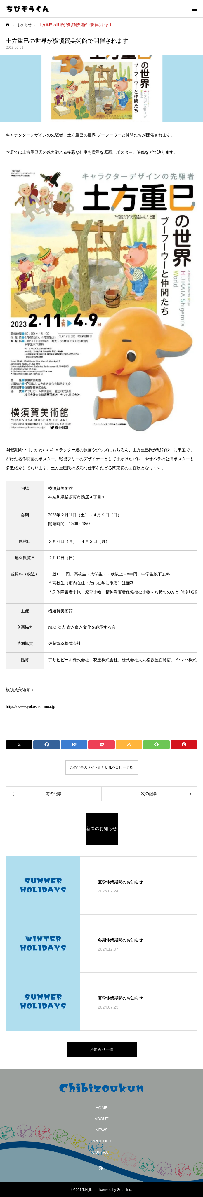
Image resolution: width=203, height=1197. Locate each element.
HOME (102, 1107)
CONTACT (101, 1152)
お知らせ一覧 (101, 1049)
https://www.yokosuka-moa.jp (30, 706)
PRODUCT (101, 1141)
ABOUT (101, 1118)
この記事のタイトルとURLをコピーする (101, 767)
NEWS (102, 1130)
